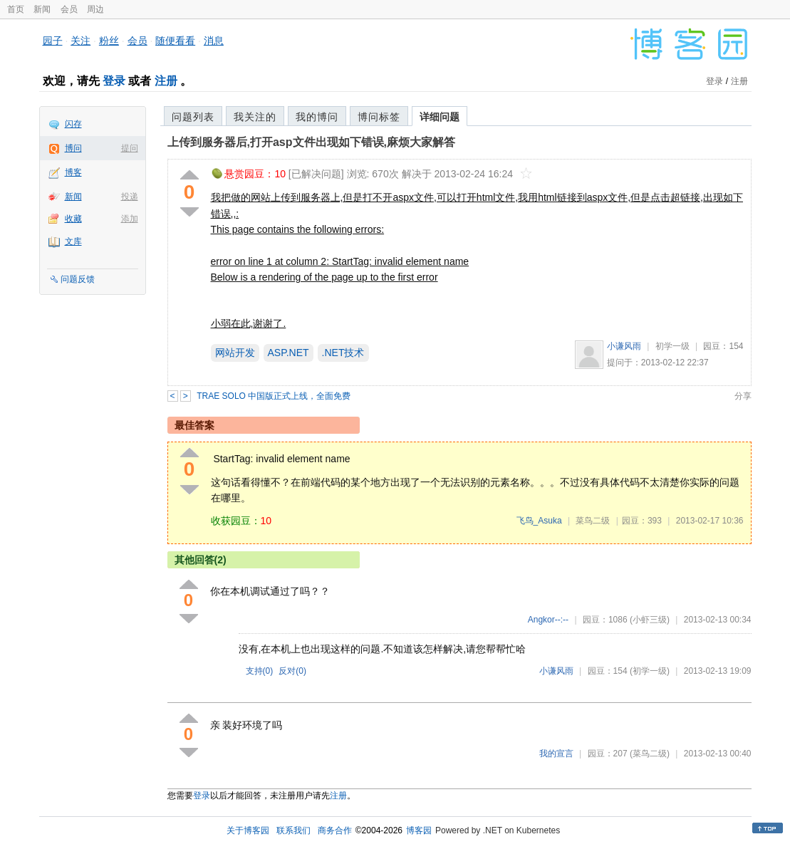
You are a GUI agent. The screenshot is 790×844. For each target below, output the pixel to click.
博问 (73, 148)
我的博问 (317, 117)
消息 (214, 40)
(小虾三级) (650, 620)
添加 (129, 219)
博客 (73, 172)
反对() (292, 671)
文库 (73, 241)
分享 (743, 396)
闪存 (73, 124)
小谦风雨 (624, 346)
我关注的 (255, 117)
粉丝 (109, 40)
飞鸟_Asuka (539, 521)
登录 (114, 81)
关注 (80, 40)
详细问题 (439, 117)
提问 (129, 148)
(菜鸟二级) (650, 754)
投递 (129, 197)
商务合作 (335, 830)
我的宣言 (556, 754)
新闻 (42, 9)
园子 (53, 40)
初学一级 (672, 346)
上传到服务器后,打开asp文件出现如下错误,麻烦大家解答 (311, 142)
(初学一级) (650, 671)
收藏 (73, 219)
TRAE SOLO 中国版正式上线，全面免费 (273, 396)
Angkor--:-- (548, 620)
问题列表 (193, 117)
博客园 (419, 830)
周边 (95, 9)
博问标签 (379, 117)
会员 (69, 9)
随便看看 (175, 40)
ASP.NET (288, 352)
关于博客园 (248, 830)
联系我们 (293, 830)
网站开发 (235, 352)
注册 (166, 81)
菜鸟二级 (593, 521)
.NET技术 (343, 352)
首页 (15, 9)
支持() (260, 671)
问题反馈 (78, 279)
